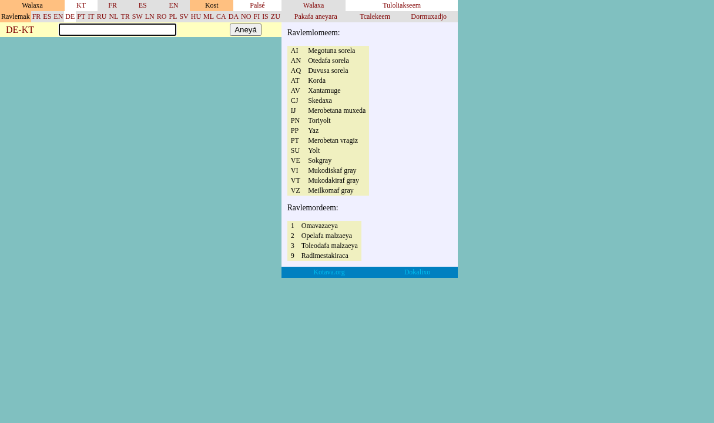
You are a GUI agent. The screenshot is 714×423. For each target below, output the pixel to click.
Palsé (257, 5)
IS (265, 16)
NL (113, 16)
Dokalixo (417, 272)
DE (70, 16)
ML (208, 16)
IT (91, 16)
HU (196, 16)
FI (256, 16)
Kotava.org (328, 272)
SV (183, 16)
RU (102, 16)
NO (246, 16)
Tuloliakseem (402, 5)
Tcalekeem (375, 16)
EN (173, 5)
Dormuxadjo (429, 16)
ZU (275, 16)
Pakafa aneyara (315, 16)
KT (81, 5)
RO (162, 16)
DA (234, 16)
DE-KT (20, 30)
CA (221, 16)
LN (150, 16)
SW (137, 16)
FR (112, 5)
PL (173, 16)
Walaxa (313, 5)
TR (124, 16)
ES (143, 5)
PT (81, 16)
